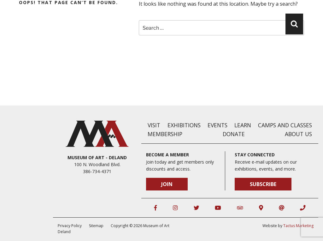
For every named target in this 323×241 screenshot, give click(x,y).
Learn (242, 125)
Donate (234, 134)
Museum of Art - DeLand (97, 157)
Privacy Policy (70, 225)
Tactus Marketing (298, 225)
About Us (298, 134)
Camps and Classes (285, 125)
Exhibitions (184, 125)
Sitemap (96, 225)
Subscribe (263, 184)
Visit (154, 125)
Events (217, 125)
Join (167, 184)
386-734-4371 (97, 171)
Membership (165, 134)
